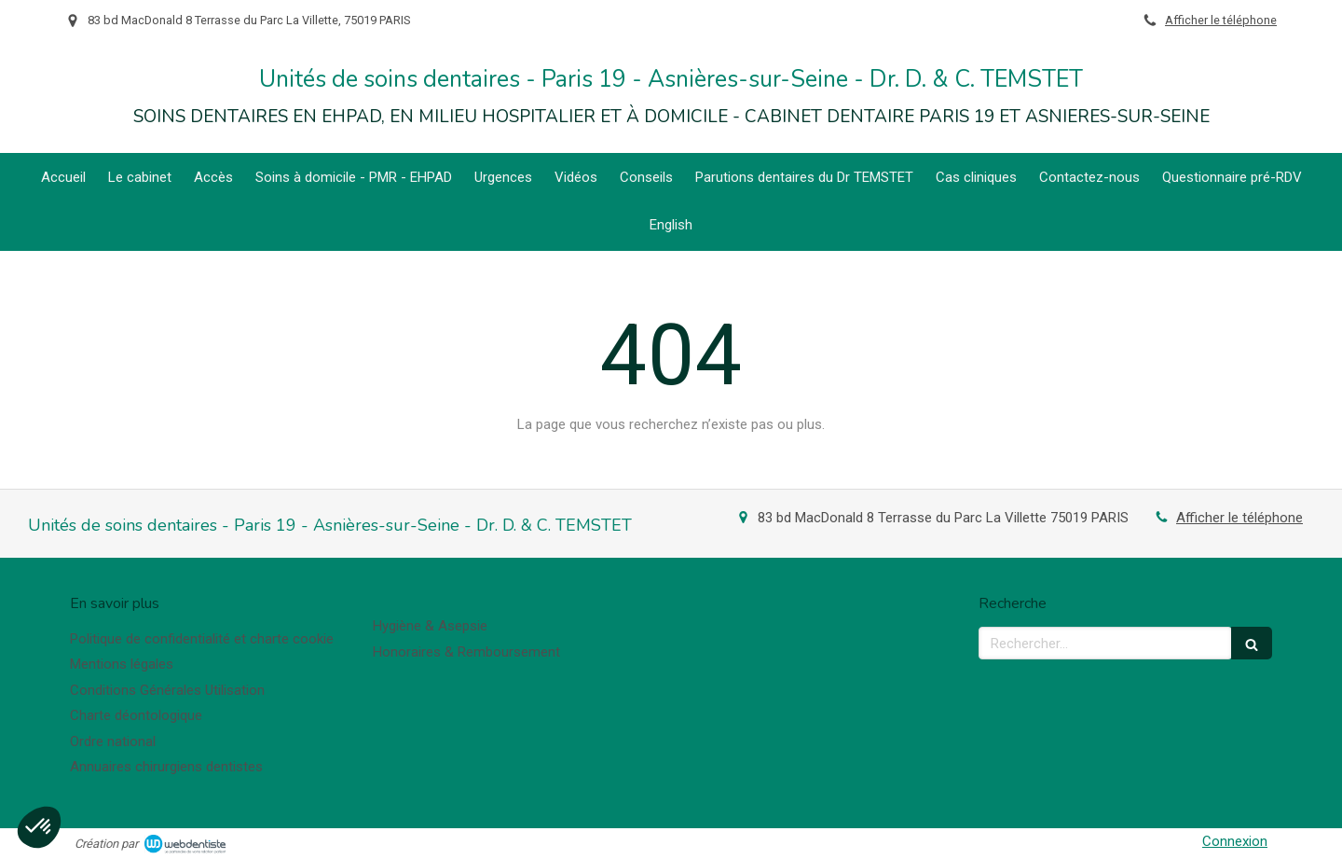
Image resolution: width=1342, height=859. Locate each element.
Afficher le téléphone (1221, 20)
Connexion (1234, 841)
